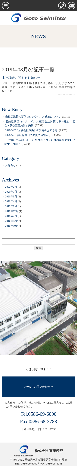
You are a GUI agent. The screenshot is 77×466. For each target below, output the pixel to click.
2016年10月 (11, 225)
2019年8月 (11, 206)
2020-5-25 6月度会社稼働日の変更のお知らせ (31, 130)
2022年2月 (11, 186)
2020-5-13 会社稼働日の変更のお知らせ (28, 135)
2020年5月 (11, 196)
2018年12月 (11, 211)
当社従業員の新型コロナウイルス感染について (32, 116)
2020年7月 (11, 191)
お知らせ (10, 165)
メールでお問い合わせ (37, 386)
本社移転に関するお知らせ (21, 78)
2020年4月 (11, 201)
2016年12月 (11, 221)
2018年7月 (11, 216)
